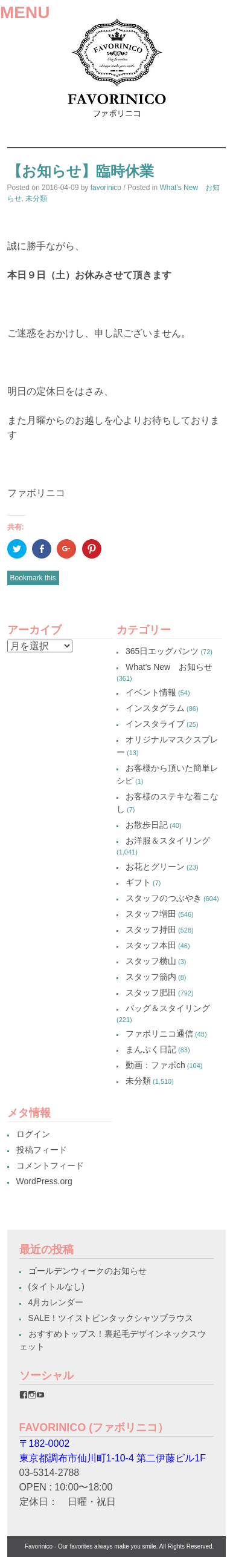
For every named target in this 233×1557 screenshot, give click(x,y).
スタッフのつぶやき (164, 898)
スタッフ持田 (151, 929)
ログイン (33, 1134)
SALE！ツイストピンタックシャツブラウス (111, 1318)
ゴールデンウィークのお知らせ (87, 1271)
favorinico (106, 187)
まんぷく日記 (151, 1049)
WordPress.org (44, 1181)
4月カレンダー (56, 1302)
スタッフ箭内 (151, 977)
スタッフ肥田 (151, 992)
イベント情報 (151, 692)
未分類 (36, 198)
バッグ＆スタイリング (168, 1008)
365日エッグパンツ (162, 651)
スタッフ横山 (151, 961)
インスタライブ (155, 724)
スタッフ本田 (151, 945)
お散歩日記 (147, 825)
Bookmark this (33, 578)
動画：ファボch (155, 1065)
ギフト (138, 882)
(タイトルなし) (56, 1286)
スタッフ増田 (151, 914)
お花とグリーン (155, 866)
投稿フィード (41, 1150)
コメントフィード (50, 1165)
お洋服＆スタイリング (168, 840)
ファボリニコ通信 (159, 1033)
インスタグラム (155, 708)
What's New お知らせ (169, 667)
